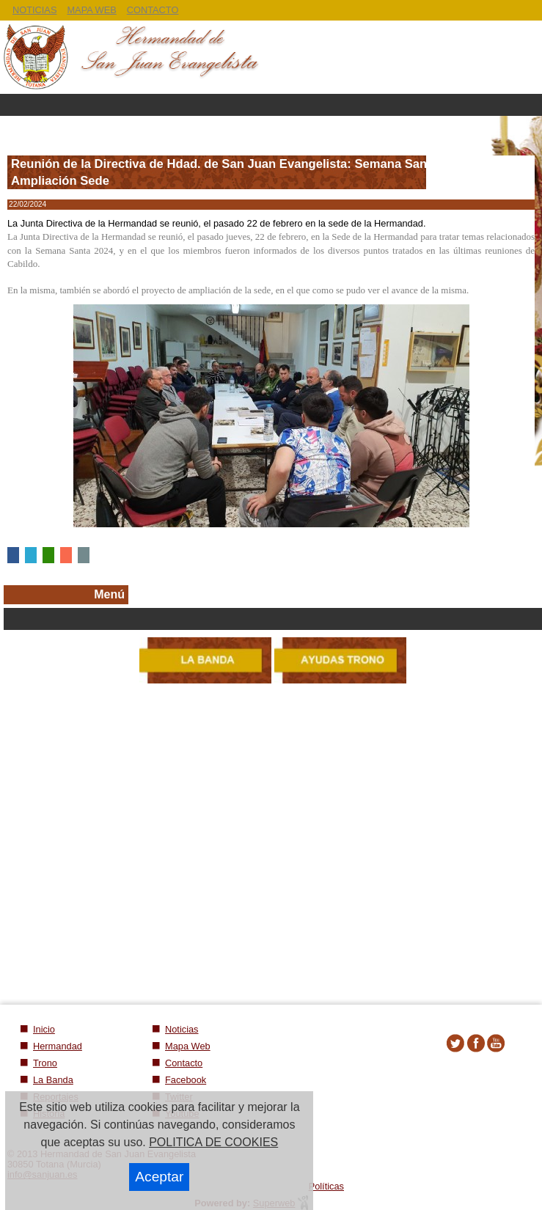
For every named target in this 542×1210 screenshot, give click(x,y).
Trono (45, 1062)
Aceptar (159, 1176)
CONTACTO (153, 9)
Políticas (326, 1186)
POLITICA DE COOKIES (213, 1142)
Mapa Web (187, 1046)
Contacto (183, 1062)
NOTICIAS (34, 9)
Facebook (185, 1079)
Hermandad (57, 1046)
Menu (271, 105)
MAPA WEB (91, 9)
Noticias (182, 1029)
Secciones (273, 619)
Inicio (44, 1029)
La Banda (53, 1079)
